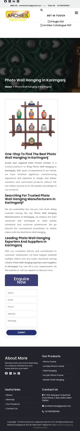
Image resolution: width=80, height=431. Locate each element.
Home (8, 86)
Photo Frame (49, 361)
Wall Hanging (49, 370)
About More (16, 358)
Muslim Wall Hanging (53, 379)
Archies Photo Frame (53, 366)
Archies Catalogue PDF (55, 25)
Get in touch (56, 15)
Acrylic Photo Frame (52, 375)
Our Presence (12, 404)
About (8, 395)
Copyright (11, 422)
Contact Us (11, 408)
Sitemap (9, 399)
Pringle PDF (56, 21)
